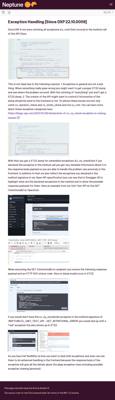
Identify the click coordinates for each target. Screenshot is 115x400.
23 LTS (107, 12)
